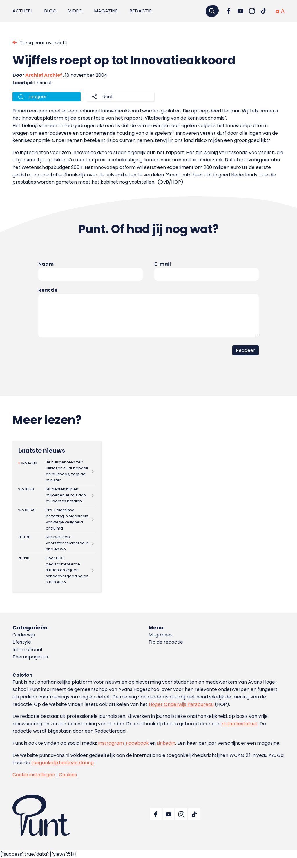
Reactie (47, 290)
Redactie (140, 11)
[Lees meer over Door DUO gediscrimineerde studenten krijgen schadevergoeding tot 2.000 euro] (56, 570)
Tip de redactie (165, 642)
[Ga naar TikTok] (263, 11)
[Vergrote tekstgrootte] (283, 11)
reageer (37, 96)
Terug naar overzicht (44, 42)
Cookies (68, 774)
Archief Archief (43, 75)
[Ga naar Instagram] (252, 11)
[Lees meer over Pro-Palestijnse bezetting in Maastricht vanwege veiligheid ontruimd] (56, 519)
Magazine (106, 11)
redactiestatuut (240, 723)
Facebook (137, 743)
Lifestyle (21, 642)
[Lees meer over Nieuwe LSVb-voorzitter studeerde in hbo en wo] (56, 543)
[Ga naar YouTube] (240, 11)
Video (75, 11)
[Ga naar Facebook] (229, 11)
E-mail (162, 264)
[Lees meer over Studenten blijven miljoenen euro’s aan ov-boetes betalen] (56, 495)
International (27, 649)
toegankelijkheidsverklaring (62, 762)
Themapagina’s (30, 656)
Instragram (111, 743)
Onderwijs (23, 634)
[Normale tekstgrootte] (277, 11)
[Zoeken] (212, 10)
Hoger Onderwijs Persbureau (181, 704)
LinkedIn (166, 743)
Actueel (22, 11)
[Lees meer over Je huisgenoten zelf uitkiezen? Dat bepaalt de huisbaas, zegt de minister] (56, 471)
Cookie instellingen (33, 774)
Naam (46, 264)
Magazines (160, 634)
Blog (50, 11)
